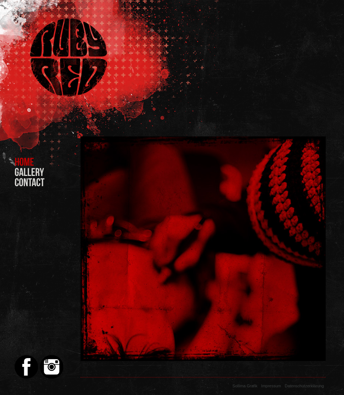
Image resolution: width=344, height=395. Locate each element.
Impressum (271, 386)
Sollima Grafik (244, 386)
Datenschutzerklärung (304, 386)
